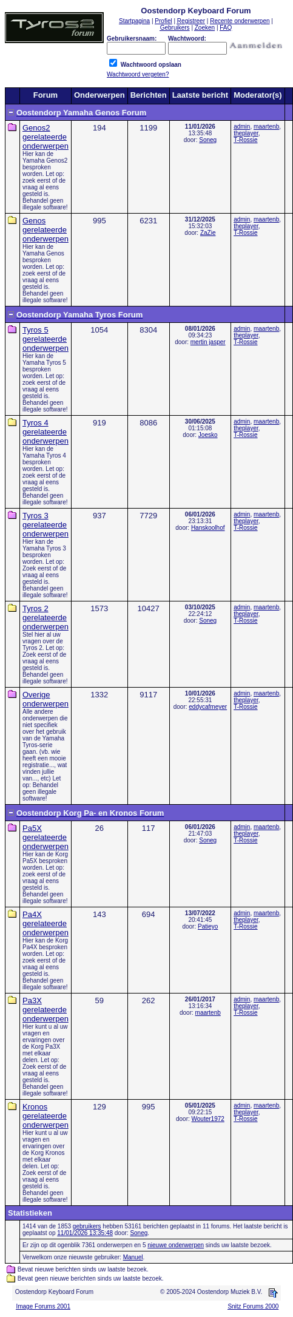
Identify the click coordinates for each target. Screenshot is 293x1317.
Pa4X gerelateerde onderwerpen (45, 923)
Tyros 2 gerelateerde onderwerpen (45, 617)
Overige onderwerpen (45, 699)
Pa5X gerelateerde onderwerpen (45, 837)
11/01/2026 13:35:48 (85, 1233)
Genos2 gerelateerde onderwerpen (45, 137)
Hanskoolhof (208, 527)
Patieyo (208, 926)
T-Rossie (245, 140)
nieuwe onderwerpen (175, 1245)
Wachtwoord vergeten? (138, 74)
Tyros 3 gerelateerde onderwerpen (45, 524)
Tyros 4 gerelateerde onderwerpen (45, 431)
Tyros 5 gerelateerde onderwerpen (45, 339)
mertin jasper (208, 342)
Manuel (133, 1257)
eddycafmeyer (208, 706)
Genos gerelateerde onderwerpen (45, 229)
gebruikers (87, 1226)
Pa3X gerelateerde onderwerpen (45, 1009)
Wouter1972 (208, 1119)
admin (242, 126)
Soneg (208, 140)
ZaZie (208, 232)
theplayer (246, 133)
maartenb (266, 126)
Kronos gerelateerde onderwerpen (45, 1115)
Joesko (208, 435)
